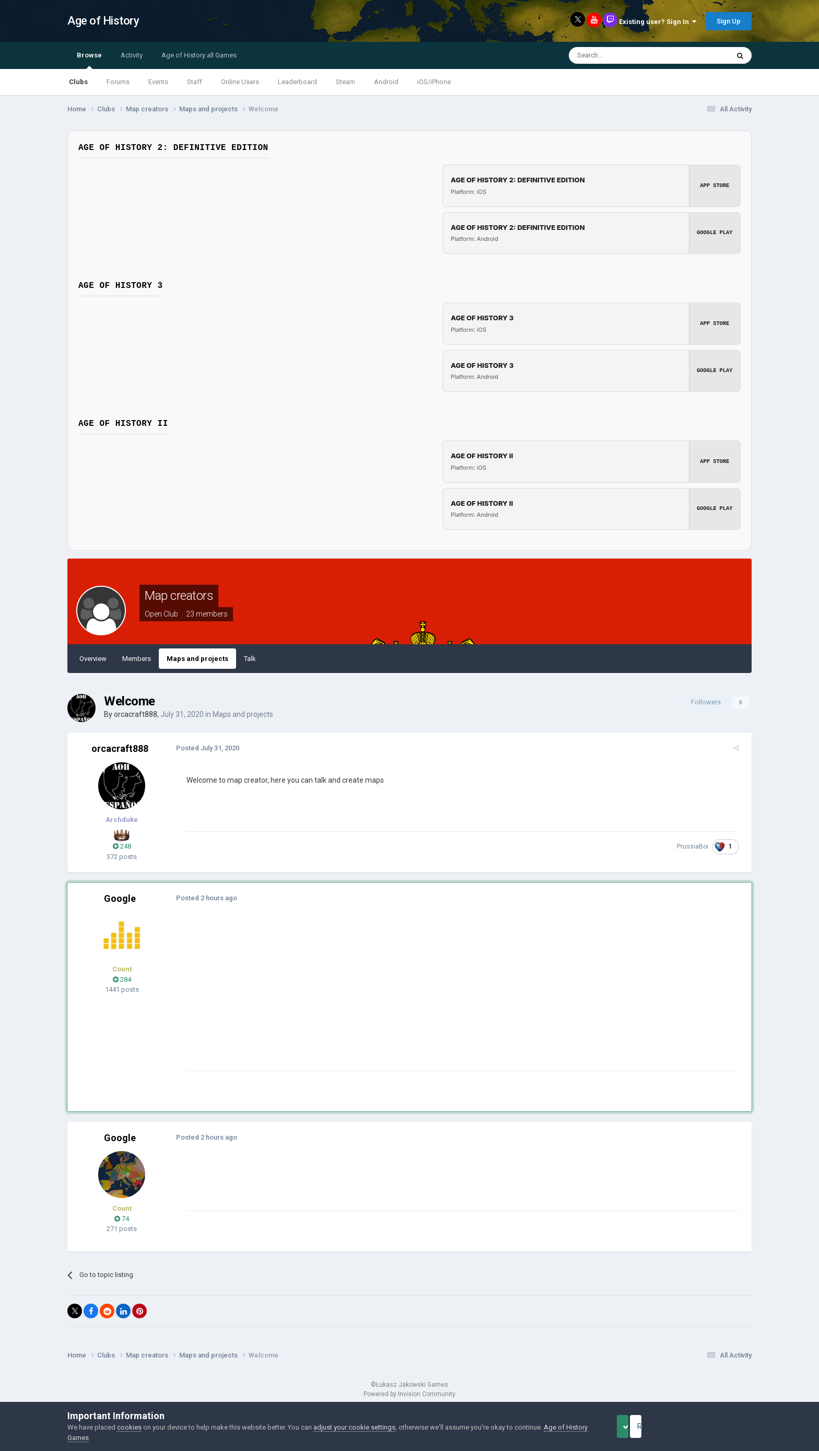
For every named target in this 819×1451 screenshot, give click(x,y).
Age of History (103, 20)
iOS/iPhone (434, 82)
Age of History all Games (199, 55)
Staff (194, 82)
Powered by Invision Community (409, 1394)
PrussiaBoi (696, 846)
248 (122, 846)
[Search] (624, 55)
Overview (93, 659)
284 (122, 979)
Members (136, 659)
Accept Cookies (637, 1426)
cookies (129, 1427)
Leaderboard (297, 82)
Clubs (78, 82)
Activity (132, 55)
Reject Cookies (716, 1426)
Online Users (240, 82)
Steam (345, 82)
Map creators (179, 595)
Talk (250, 659)
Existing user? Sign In (657, 22)
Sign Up (729, 21)
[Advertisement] (372, 997)
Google (120, 898)
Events (158, 82)
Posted (203, 748)
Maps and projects (197, 659)
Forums (118, 82)
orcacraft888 (135, 714)
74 (121, 1219)
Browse (89, 60)
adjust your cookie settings (354, 1427)
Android (386, 82)
